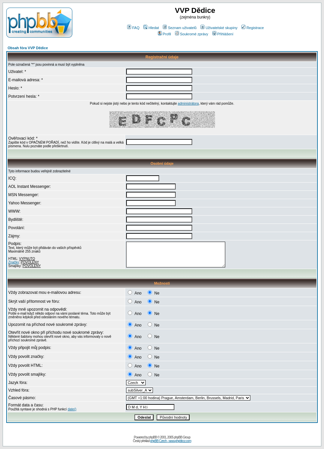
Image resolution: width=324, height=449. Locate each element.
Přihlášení (223, 34)
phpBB (153, 437)
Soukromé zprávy (191, 34)
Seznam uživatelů (180, 28)
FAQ (133, 28)
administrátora (188, 103)
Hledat (151, 28)
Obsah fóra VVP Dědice (28, 48)
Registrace (252, 28)
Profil (164, 34)
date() (72, 409)
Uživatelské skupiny (218, 28)
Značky (13, 262)
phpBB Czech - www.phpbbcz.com (170, 441)
